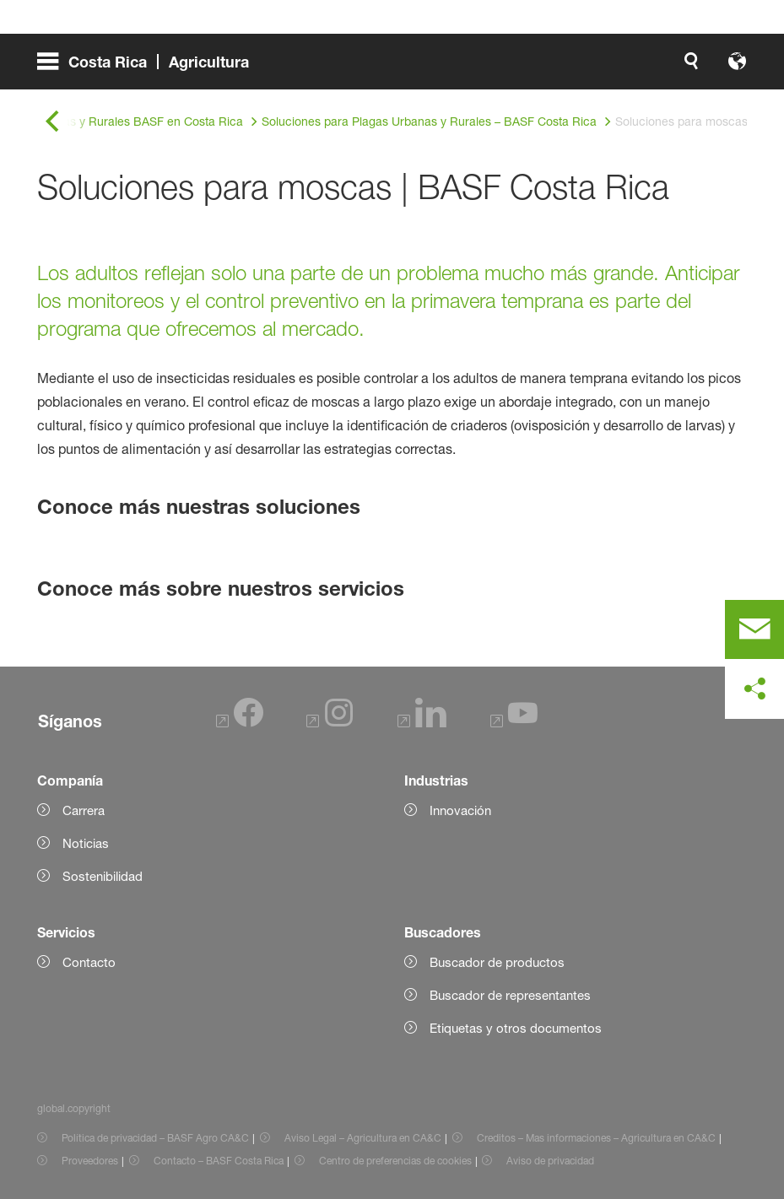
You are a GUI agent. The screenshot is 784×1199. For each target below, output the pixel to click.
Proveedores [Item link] (90, 1160)
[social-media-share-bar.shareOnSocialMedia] (754, 689)
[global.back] (52, 122)
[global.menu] (149, 67)
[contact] (754, 629)
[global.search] (519, 67)
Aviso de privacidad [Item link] (550, 1160)
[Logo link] (679, 67)
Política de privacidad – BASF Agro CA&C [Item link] (155, 1137)
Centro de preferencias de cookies (395, 1160)
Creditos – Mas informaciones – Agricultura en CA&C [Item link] (596, 1137)
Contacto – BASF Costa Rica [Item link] (219, 1160)
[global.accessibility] (559, 67)
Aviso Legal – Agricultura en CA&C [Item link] (362, 1137)
